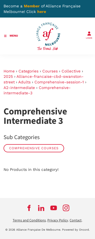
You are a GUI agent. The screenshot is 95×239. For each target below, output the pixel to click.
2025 (8, 76)
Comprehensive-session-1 (59, 82)
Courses (50, 71)
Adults (24, 82)
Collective (71, 71)
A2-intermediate (19, 87)
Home (9, 71)
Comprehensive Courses (34, 148)
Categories (28, 71)
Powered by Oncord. (76, 229)
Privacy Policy (57, 220)
